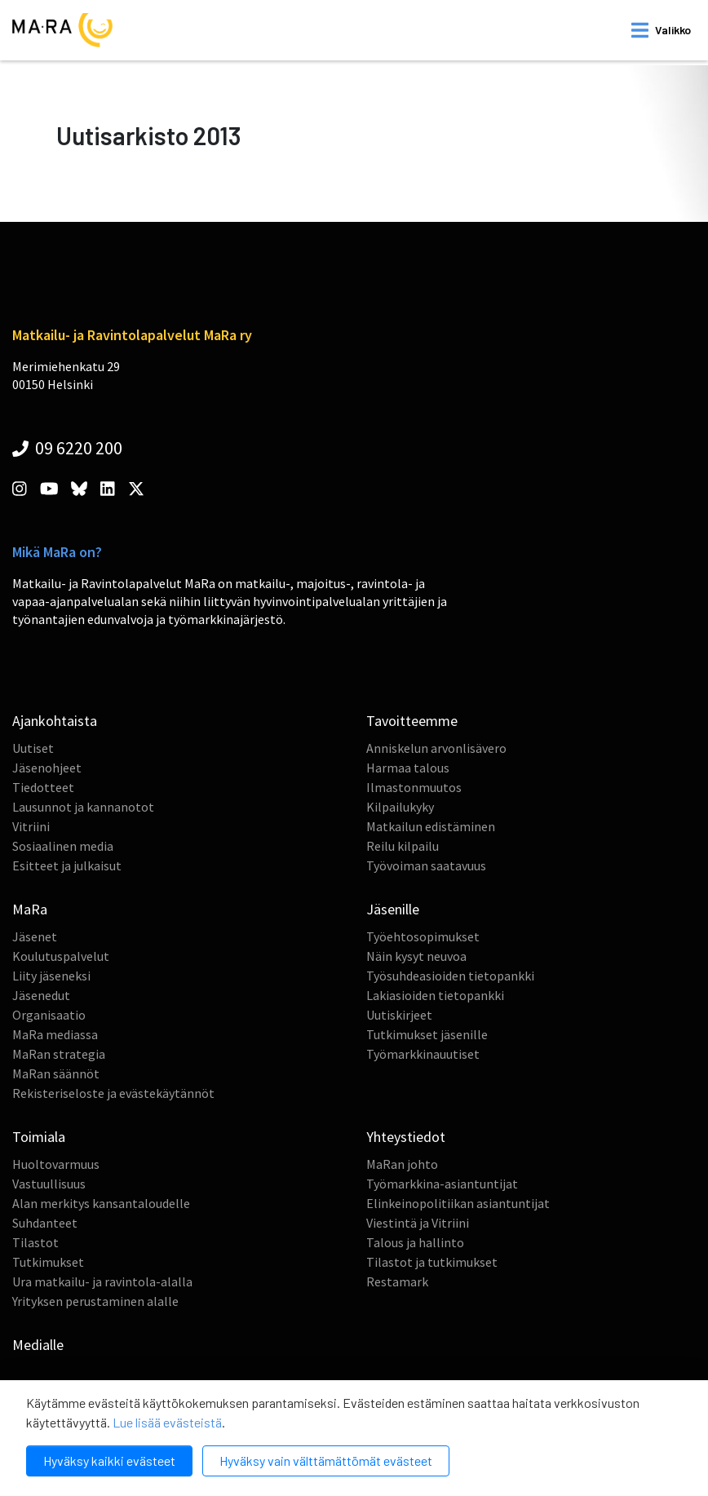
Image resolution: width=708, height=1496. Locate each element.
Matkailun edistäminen (430, 826)
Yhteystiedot (405, 1136)
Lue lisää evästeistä (167, 1422)
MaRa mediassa (55, 1034)
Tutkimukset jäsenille (427, 1034)
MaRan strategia (58, 1054)
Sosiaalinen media (62, 846)
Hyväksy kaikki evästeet (109, 1460)
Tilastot (35, 1242)
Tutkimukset (48, 1262)
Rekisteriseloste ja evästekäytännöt (113, 1093)
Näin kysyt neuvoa (416, 956)
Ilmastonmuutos (414, 787)
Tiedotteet (43, 787)
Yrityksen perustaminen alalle (95, 1301)
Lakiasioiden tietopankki (435, 995)
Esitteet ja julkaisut (67, 865)
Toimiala (38, 1136)
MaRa (29, 909)
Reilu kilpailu (402, 846)
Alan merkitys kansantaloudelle (101, 1203)
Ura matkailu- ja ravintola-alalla (102, 1281)
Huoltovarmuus (56, 1164)
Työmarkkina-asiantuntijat (442, 1183)
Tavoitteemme (412, 720)
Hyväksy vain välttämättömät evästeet (325, 1460)
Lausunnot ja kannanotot (83, 807)
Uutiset (33, 748)
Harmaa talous (407, 767)
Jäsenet (34, 936)
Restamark (397, 1281)
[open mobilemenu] (661, 30)
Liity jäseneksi (51, 975)
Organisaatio (49, 1015)
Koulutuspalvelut (60, 956)
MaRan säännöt (56, 1073)
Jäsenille (392, 909)
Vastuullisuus (49, 1183)
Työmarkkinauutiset (423, 1054)
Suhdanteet (44, 1223)
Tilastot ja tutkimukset (432, 1262)
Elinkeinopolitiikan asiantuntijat (458, 1203)
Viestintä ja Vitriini (417, 1223)
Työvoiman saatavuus (426, 865)
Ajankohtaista (54, 720)
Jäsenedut (41, 995)
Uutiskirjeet (399, 1015)
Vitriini (31, 826)
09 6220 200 (67, 448)
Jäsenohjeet (47, 767)
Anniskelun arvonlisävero (436, 748)
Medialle (38, 1344)
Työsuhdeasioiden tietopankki (450, 975)
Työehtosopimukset (423, 936)
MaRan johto (402, 1164)
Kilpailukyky (400, 807)
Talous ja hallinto (415, 1242)
